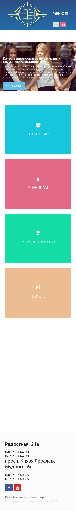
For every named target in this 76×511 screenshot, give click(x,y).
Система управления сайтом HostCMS (31, 501)
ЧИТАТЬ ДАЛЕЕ (14, 85)
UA (56, 25)
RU (63, 25)
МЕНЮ (59, 13)
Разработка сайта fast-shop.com (27, 497)
